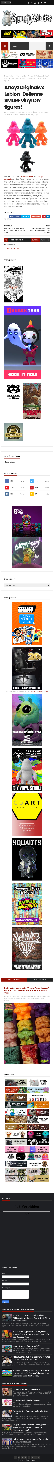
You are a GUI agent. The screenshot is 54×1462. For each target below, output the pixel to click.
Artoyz (12, 76)
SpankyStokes (43, 76)
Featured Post (14, 979)
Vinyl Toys (7, 78)
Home (6, 76)
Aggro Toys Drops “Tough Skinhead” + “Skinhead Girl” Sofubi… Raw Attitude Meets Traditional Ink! (31, 1318)
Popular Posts (40, 979)
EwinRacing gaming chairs (39, 691)
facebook (44, 240)
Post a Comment (13, 248)
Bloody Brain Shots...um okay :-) (26, 1389)
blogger (35, 240)
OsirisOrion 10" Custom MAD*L (26, 1346)
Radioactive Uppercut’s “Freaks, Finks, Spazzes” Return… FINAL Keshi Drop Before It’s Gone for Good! (26, 990)
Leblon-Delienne (26, 176)
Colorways (19, 76)
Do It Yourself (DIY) (30, 76)
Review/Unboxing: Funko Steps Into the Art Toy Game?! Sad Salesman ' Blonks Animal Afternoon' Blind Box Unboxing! (31, 1373)
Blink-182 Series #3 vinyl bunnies (26, 1400)
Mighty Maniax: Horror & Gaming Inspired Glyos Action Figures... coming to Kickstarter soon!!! (31, 1427)
